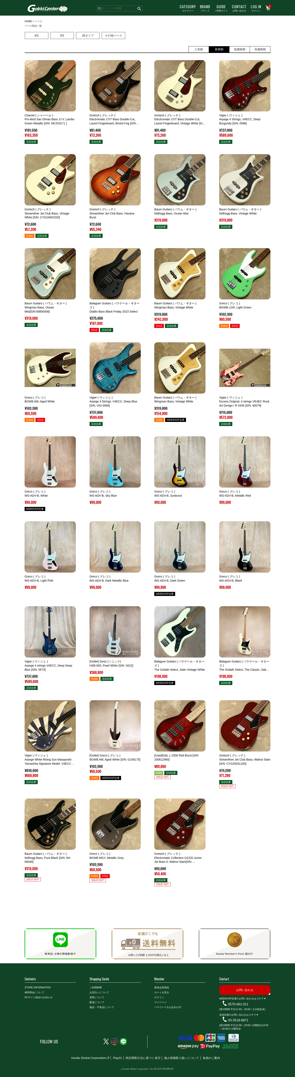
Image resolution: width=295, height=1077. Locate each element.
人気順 (198, 49)
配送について (97, 1002)
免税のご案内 (211, 1058)
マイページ (160, 1002)
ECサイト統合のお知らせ (39, 997)
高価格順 (260, 49)
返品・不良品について (102, 1007)
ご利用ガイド (221, 8)
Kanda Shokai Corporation (88, 1058)
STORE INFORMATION (38, 987)
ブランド (205, 8)
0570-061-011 (238, 1004)
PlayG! (117, 1058)
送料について (97, 997)
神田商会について (34, 992)
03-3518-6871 (238, 1020)
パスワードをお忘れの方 (167, 1007)
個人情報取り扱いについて (181, 1058)
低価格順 (239, 49)
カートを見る (161, 992)
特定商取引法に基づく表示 (143, 1058)
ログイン (256, 8)
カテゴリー (188, 8)
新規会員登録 (161, 987)
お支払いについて (99, 992)
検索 (139, 8)
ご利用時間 (96, 987)
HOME (28, 21)
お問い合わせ (239, 8)
